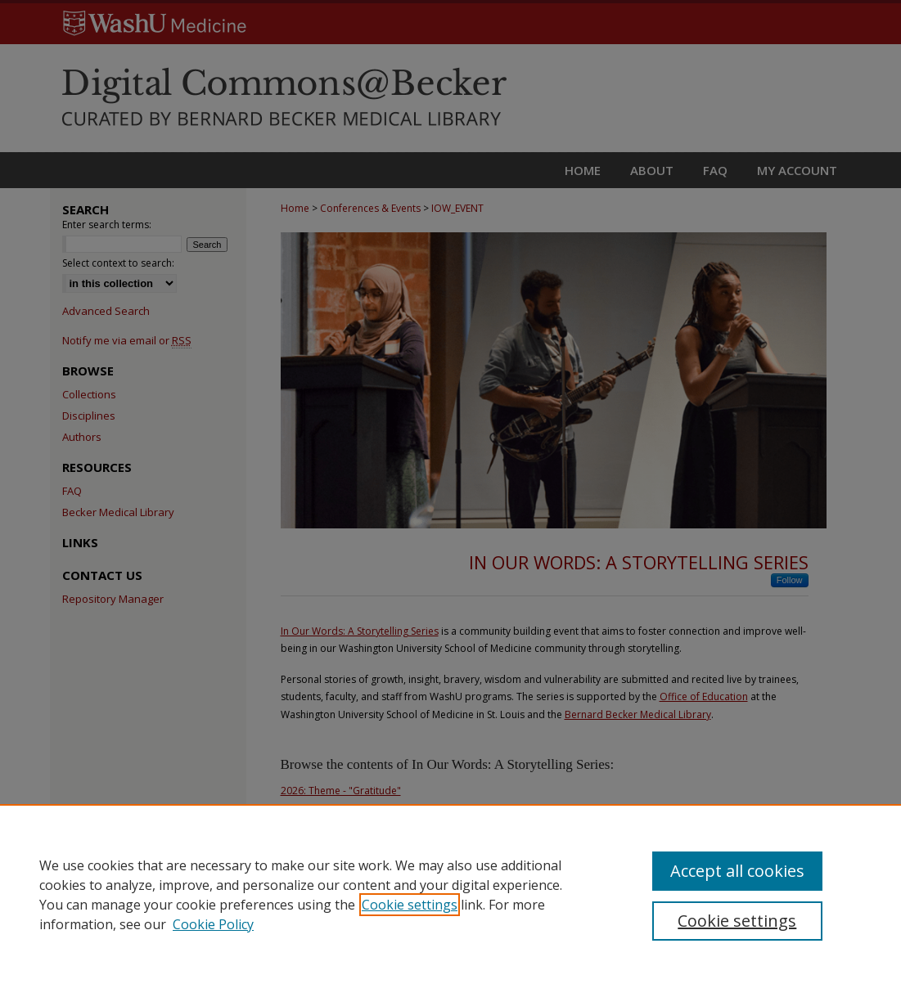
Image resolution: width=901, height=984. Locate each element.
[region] (450, 894)
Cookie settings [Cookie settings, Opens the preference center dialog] (737, 921)
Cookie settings (409, 905)
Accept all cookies (737, 871)
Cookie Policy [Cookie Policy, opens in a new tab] (213, 924)
